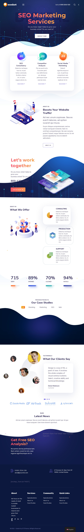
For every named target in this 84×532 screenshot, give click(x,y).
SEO (52, 307)
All (23, 307)
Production (64, 229)
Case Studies (31, 503)
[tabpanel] (58, 377)
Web (60, 307)
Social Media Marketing (63, 64)
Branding (32, 307)
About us (30, 500)
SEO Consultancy (21, 64)
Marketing (43, 307)
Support (60, 249)
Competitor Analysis (42, 64)
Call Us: (62, 5)
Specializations (32, 498)
